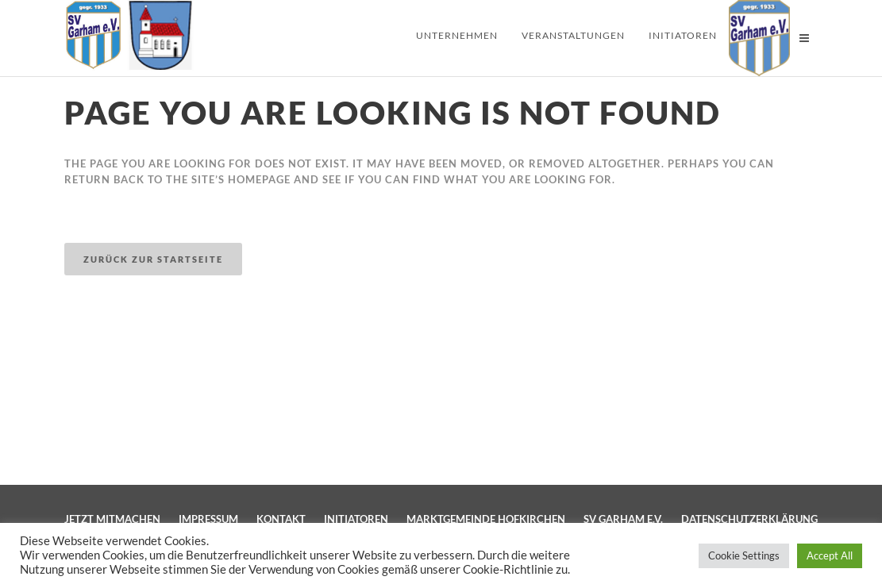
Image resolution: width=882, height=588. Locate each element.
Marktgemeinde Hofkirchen (485, 519)
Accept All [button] (830, 555)
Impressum (208, 519)
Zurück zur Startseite (153, 259)
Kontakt (281, 519)
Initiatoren (356, 519)
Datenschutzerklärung (749, 519)
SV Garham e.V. (623, 519)
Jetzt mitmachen (112, 519)
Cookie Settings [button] (744, 555)
